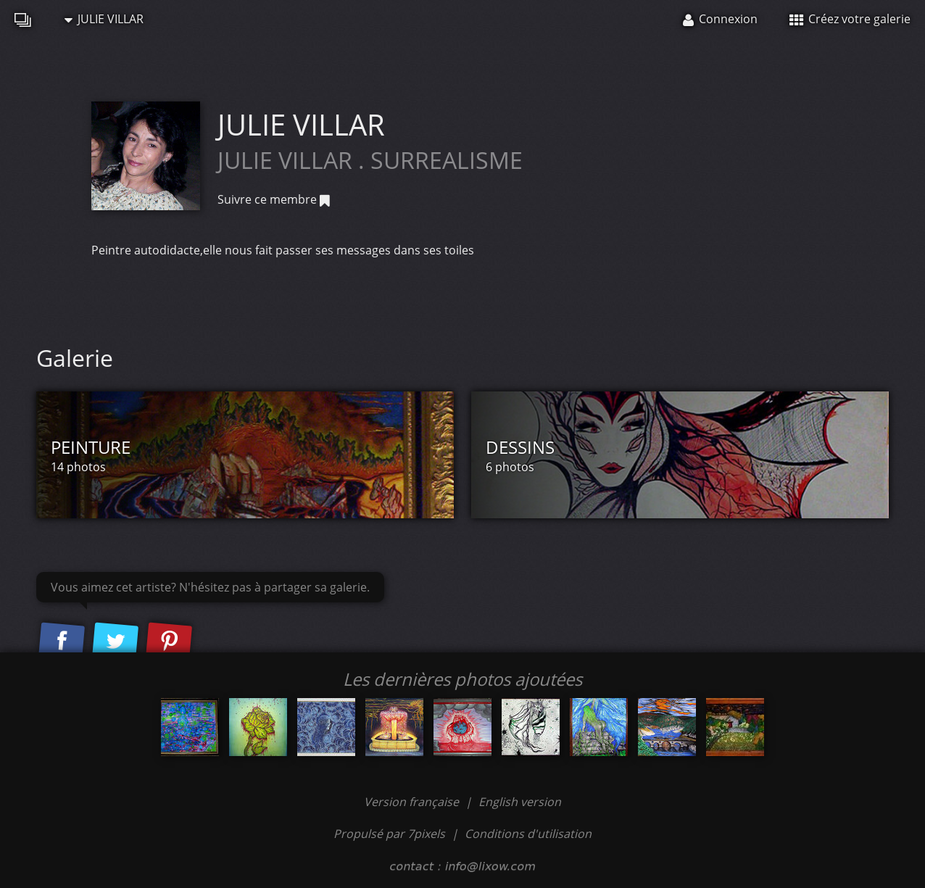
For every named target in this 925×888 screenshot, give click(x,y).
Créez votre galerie (850, 19)
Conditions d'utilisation (528, 834)
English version (519, 802)
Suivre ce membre (273, 199)
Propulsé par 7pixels (389, 834)
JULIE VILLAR (104, 19)
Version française (413, 802)
